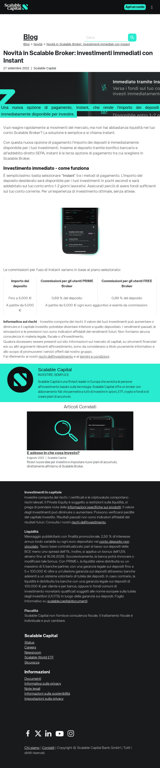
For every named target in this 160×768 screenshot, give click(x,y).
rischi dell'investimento (56, 357)
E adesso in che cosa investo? (53, 453)
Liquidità (31, 532)
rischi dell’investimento (89, 522)
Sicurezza (31, 662)
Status (29, 642)
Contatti (48, 748)
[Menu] (153, 7)
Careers (30, 647)
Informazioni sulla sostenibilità (47, 694)
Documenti (32, 679)
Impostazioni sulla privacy (44, 699)
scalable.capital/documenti (67, 601)
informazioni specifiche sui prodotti (94, 507)
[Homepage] (16, 7)
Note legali (32, 689)
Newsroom (32, 652)
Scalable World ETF (39, 657)
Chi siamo (32, 748)
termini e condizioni (94, 357)
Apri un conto (135, 7)
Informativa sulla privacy (42, 684)
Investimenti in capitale (43, 492)
